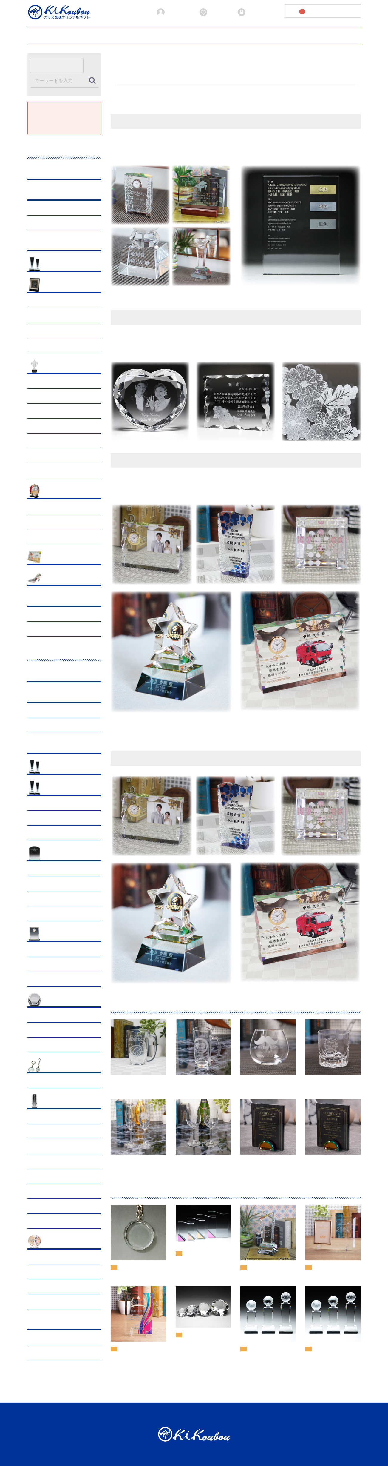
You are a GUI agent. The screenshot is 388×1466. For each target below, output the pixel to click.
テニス (38, 456)
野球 (36, 396)
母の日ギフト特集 (48, 315)
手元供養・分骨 (46, 1272)
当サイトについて (200, 34)
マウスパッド (44, 898)
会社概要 (285, 34)
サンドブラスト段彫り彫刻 (57, 614)
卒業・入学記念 (46, 345)
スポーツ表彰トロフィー (67, 366)
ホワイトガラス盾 (48, 913)
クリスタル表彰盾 (61, 854)
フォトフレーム (46, 949)
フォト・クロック (61, 934)
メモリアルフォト (48, 1206)
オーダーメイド (58, 599)
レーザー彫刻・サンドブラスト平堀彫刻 (66, 629)
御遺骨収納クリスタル (52, 1146)
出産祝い (52, 557)
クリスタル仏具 (58, 1101)
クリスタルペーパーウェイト (59, 1015)
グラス (50, 172)
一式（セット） (46, 1221)
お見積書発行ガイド (113, 34)
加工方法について (157, 34)
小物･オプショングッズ (66, 1066)
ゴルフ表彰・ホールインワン (59, 381)
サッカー (40, 426)
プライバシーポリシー (247, 34)
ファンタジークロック (52, 979)
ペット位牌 (42, 1257)
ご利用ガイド (71, 34)
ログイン (250, 12)
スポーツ (40, 818)
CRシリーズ (43, 803)
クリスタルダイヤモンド (55, 1030)
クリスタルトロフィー (65, 788)
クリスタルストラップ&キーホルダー (66, 1080)
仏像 (36, 1191)
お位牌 (38, 1131)
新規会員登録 (174, 12)
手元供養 (40, 1116)
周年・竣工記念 (46, 506)
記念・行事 (54, 285)
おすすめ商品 (56, 264)
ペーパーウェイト (61, 1000)
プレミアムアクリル (63, 244)
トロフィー (42, 223)
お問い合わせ (316, 34)
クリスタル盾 (44, 868)
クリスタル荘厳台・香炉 (55, 1176)
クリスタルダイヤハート (55, 1045)
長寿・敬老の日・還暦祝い (57, 330)
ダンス (38, 441)
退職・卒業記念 (46, 536)
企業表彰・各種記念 (63, 491)
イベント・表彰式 (48, 521)
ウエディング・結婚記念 (67, 578)
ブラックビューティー (65, 193)
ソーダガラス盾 (46, 883)
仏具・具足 (42, 1286)
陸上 (36, 411)
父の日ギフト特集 (48, 300)
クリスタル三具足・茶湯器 (57, 1161)
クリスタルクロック (50, 964)
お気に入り (214, 12)
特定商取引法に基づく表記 (277, 1415)
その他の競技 (44, 470)
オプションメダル (48, 833)
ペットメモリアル (61, 1242)
